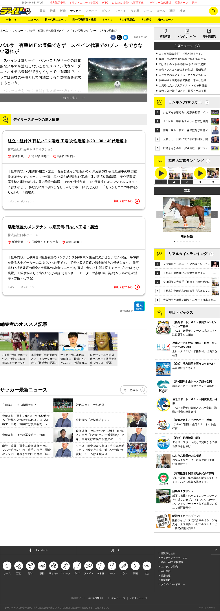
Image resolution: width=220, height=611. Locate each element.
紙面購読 (165, 36)
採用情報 (165, 575)
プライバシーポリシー (173, 584)
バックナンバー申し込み (174, 557)
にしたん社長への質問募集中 (129, 2)
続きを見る (70, 97)
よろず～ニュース (138, 598)
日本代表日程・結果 (84, 19)
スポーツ (91, 11)
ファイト (120, 11)
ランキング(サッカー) (186, 102)
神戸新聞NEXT (95, 598)
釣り (194, 2)
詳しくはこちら (127, 201)
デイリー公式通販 (160, 2)
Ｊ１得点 (146, 19)
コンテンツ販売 (169, 566)
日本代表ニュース (55, 19)
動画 (172, 11)
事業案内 (165, 580)
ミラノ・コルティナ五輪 (83, 2)
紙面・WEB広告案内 (172, 562)
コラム (160, 11)
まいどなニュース (116, 598)
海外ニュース (165, 19)
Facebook (42, 550)
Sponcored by (132, 306)
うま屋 (134, 11)
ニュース (33, 19)
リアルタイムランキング (188, 254)
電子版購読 (209, 36)
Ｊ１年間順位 (127, 19)
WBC (105, 2)
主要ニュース (183, 46)
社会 (182, 11)
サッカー (75, 11)
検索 (213, 11)
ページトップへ (215, 550)
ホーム (4, 30)
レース (147, 11)
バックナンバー (187, 36)
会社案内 (165, 571)
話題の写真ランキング (186, 161)
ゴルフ (106, 11)
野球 (52, 11)
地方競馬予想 (58, 2)
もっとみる (131, 390)
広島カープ (181, 2)
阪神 (63, 11)
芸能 (42, 11)
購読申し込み (168, 553)
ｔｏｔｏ (107, 19)
